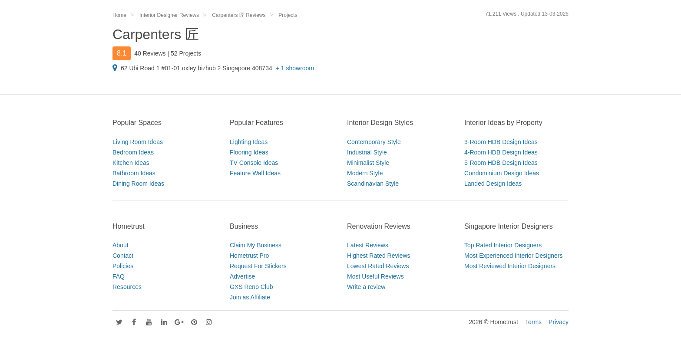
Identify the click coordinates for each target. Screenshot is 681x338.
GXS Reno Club (251, 286)
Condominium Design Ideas (501, 173)
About (120, 245)
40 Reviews (149, 53)
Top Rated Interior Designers (503, 245)
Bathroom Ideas (133, 173)
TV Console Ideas (254, 162)
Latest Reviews (367, 245)
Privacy (559, 321)
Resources (127, 286)
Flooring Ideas (249, 152)
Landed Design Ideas (493, 183)
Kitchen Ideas (130, 162)
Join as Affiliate (250, 297)
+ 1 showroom (295, 68)
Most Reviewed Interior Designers (509, 266)
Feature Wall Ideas (255, 173)
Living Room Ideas (137, 141)
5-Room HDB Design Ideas (501, 162)
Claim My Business (255, 245)
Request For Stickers (258, 266)
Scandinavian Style (373, 183)
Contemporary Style (374, 141)
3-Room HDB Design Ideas (501, 141)
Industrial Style (367, 152)
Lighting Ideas (249, 141)
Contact (122, 255)
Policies (122, 266)
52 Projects (186, 53)
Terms (533, 321)
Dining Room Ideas (138, 183)
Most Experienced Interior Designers (513, 255)
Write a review (366, 286)
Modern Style (365, 173)
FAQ (118, 276)
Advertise (242, 276)
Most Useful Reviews (375, 276)
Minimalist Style (368, 162)
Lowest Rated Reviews (378, 266)
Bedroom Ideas (133, 152)
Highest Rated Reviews (378, 255)
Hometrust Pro (249, 255)
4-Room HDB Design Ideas (501, 152)
